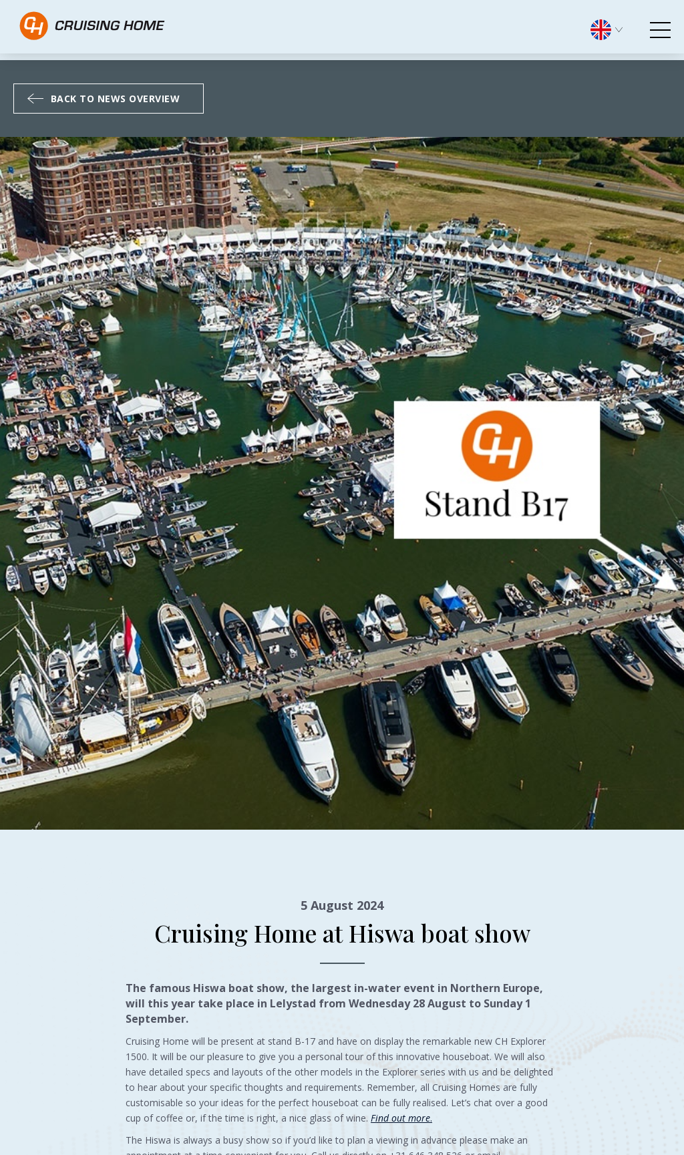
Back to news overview (103, 99)
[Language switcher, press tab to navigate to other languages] (613, 28)
